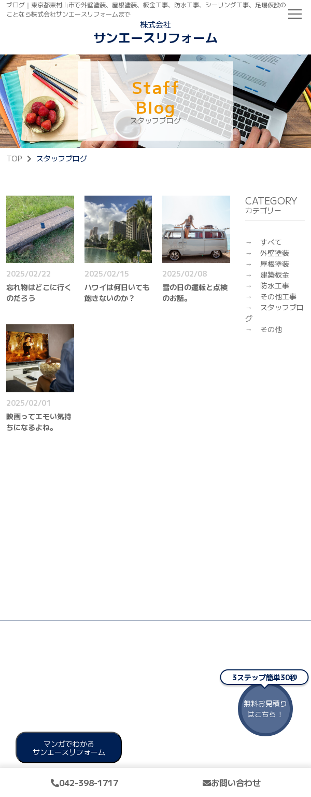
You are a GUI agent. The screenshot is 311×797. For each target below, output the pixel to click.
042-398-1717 (84, 782)
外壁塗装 (274, 253)
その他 (271, 329)
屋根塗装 (274, 263)
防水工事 (274, 285)
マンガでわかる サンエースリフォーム (69, 747)
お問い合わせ (232, 782)
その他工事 (278, 296)
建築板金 (274, 274)
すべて (271, 242)
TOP (14, 158)
